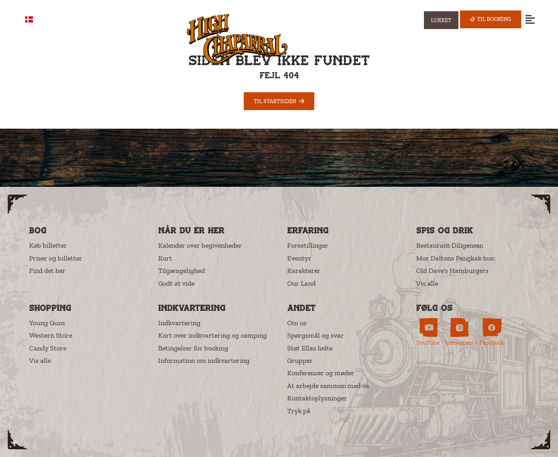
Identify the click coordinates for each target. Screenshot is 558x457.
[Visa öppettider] (441, 20)
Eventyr (299, 258)
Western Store (50, 335)
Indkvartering (179, 323)
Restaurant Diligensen (449, 245)
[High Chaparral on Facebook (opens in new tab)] (491, 332)
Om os (297, 323)
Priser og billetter (55, 258)
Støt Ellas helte (309, 348)
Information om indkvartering (204, 360)
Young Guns (47, 323)
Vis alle (427, 283)
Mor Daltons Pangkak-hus (455, 258)
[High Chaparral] (237, 38)
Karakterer (303, 270)
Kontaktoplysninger (317, 398)
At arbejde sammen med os (328, 385)
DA (35, 19)
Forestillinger (307, 245)
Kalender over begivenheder (200, 245)
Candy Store (47, 348)
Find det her (47, 270)
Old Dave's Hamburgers (452, 270)
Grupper (300, 360)
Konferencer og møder (320, 373)
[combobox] (34, 19)
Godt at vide (176, 283)
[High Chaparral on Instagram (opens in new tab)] (459, 332)
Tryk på (298, 411)
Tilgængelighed (181, 270)
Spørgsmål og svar (315, 335)
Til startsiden (279, 101)
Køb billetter (48, 245)
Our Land (301, 283)
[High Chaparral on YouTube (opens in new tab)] (428, 332)
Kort (165, 258)
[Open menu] (530, 19)
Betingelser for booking (193, 348)
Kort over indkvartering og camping (212, 335)
